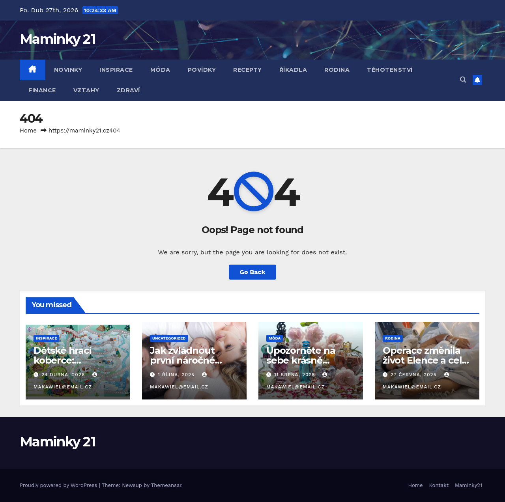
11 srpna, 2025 (295, 374)
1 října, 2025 (177, 374)
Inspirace (116, 69)
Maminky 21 (57, 39)
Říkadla (293, 69)
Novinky (68, 69)
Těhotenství (390, 69)
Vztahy (86, 90)
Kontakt (439, 485)
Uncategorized (169, 338)
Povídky (202, 69)
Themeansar (166, 485)
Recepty (247, 69)
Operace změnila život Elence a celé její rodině (425, 360)
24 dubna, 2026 (64, 374)
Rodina (337, 69)
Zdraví (128, 90)
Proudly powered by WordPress (59, 485)
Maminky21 (468, 485)
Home (28, 130)
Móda (160, 69)
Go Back (253, 272)
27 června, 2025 (415, 374)
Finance (42, 90)
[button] (463, 80)
